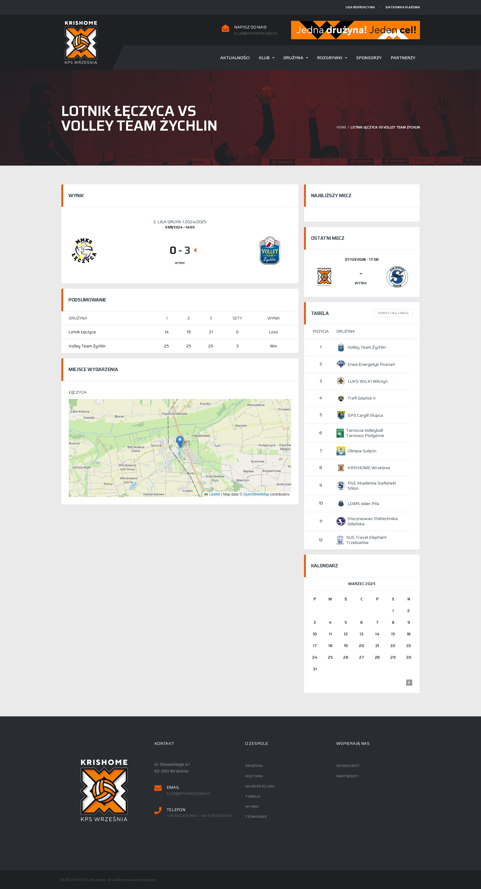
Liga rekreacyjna (360, 7)
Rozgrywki (329, 57)
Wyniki (252, 806)
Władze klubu (260, 786)
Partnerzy (403, 57)
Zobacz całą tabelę (393, 313)
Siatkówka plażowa (402, 7)
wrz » (409, 683)
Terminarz (256, 816)
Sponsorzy (369, 57)
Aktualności (235, 57)
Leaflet (212, 494)
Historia (254, 776)
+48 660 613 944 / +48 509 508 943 (199, 816)
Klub (264, 57)
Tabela (252, 796)
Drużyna (293, 57)
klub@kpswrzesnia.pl (256, 33)
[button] (180, 441)
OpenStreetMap (256, 494)
